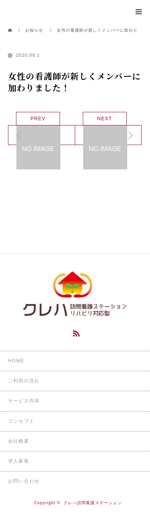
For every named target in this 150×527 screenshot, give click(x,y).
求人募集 (18, 461)
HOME (16, 361)
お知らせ (34, 30)
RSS (75, 332)
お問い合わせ (24, 481)
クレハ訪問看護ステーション (93, 503)
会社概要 (18, 441)
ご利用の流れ (24, 381)
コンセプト (21, 421)
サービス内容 (24, 401)
